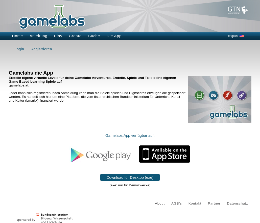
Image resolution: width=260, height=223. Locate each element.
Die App (114, 36)
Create (75, 36)
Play (58, 36)
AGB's (176, 203)
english (233, 36)
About (160, 203)
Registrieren (41, 49)
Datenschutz (237, 203)
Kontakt (194, 203)
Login (19, 49)
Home (17, 36)
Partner (214, 203)
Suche (94, 36)
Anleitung (39, 36)
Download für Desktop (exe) (130, 177)
